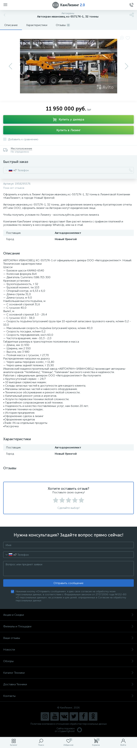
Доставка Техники (68, 684)
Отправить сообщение (68, 583)
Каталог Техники (68, 672)
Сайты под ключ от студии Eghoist (68, 730)
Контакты (68, 696)
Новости (68, 649)
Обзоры (68, 661)
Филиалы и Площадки (68, 626)
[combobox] (9, 170)
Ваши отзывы (68, 638)
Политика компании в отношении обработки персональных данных (69, 724)
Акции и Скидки (68, 614)
